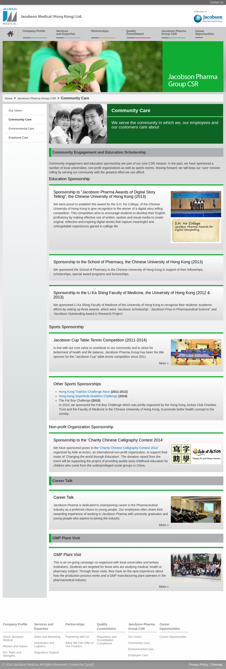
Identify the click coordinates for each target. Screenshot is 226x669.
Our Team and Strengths (12, 654)
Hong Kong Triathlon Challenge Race (84, 391)
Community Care (20, 119)
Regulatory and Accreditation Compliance (106, 640)
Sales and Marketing (47, 636)
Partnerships (100, 31)
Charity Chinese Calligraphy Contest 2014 (129, 448)
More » (164, 363)
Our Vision (15, 110)
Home (9, 98)
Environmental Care (21, 128)
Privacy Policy (198, 664)
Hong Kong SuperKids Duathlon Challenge (88, 396)
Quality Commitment (135, 32)
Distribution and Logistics (44, 644)
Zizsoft (89, 664)
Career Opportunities (204, 32)
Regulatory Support (46, 652)
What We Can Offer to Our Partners (80, 644)
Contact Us (216, 2)
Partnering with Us (77, 636)
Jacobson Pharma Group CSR (173, 32)
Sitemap (216, 664)
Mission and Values (15, 646)
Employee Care (18, 137)
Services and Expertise (65, 32)
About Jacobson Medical (13, 638)
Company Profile (34, 31)
